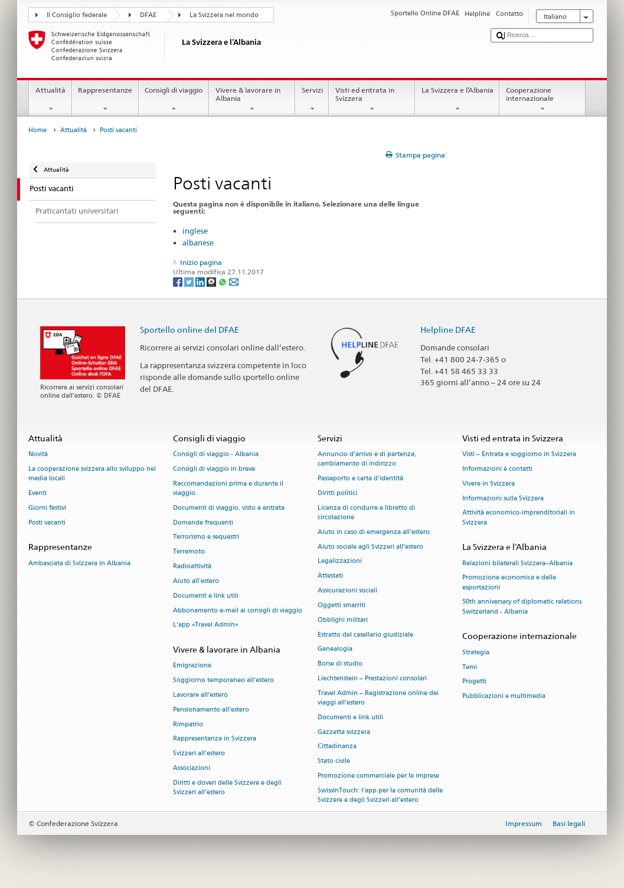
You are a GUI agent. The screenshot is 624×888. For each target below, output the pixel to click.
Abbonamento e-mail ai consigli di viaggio (237, 610)
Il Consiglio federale (77, 15)
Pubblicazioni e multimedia (503, 696)
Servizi (312, 100)
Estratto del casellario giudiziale (365, 634)
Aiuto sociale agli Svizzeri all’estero (370, 547)
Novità (38, 454)
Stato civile (334, 761)
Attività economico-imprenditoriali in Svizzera (518, 517)
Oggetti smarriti (341, 605)
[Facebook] (178, 281)
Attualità (50, 100)
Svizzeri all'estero (199, 754)
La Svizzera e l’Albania (457, 100)
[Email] (234, 281)
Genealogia (335, 649)
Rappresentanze (105, 100)
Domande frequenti (203, 522)
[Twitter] (189, 281)
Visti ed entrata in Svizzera (371, 100)
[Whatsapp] (223, 281)
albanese (198, 242)
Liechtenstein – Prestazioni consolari (372, 678)
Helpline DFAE (448, 330)
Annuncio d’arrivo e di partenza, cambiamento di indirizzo (367, 459)
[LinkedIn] (201, 281)
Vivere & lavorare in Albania (252, 100)
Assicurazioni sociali (347, 590)
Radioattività (192, 566)
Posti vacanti (47, 522)
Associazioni (191, 768)
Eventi (37, 493)
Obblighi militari (343, 620)
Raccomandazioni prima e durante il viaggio (228, 488)
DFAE (148, 15)
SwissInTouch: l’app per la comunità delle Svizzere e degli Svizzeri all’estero (380, 795)
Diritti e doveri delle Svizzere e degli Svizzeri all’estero (227, 787)
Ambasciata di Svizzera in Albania (79, 563)
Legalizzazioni (340, 561)
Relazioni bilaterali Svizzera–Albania (517, 563)
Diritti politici (337, 493)
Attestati (330, 576)
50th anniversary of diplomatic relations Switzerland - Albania (521, 606)
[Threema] (212, 281)
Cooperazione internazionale (542, 100)
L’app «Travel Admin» (206, 625)
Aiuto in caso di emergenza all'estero (374, 532)
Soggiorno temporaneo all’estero (223, 680)
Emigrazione (192, 666)
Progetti (474, 682)
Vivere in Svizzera (488, 483)
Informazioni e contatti (497, 469)
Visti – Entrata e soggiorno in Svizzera (519, 454)
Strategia (475, 652)
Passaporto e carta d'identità (360, 479)
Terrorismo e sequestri (206, 537)
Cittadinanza (337, 747)
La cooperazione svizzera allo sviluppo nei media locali (92, 473)
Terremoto (189, 552)
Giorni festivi (47, 508)
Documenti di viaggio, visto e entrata (229, 508)
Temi (469, 667)
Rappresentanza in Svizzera (214, 739)
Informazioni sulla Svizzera (503, 498)
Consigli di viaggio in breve (214, 469)
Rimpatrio (188, 724)
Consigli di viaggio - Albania (216, 454)
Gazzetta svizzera (344, 732)
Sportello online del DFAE (189, 330)
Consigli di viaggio (173, 100)
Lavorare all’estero (200, 695)
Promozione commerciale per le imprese (378, 775)
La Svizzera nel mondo (224, 15)
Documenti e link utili (206, 595)
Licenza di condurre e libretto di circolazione (366, 512)
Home (37, 130)
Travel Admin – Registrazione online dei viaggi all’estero (378, 697)
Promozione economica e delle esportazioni (509, 582)
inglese (195, 230)
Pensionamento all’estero (211, 709)
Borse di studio (340, 664)
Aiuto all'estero (196, 581)
